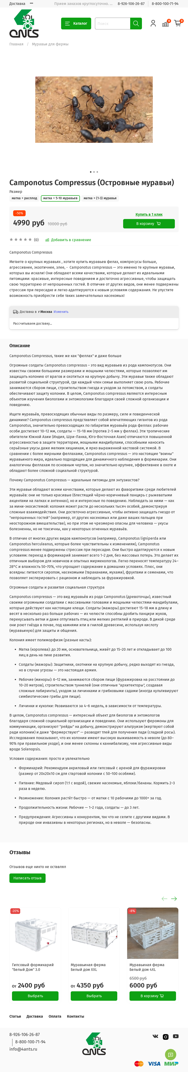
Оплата (55, 1016)
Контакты (75, 1016)
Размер (15, 191)
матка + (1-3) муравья (100, 198)
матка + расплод (24, 198)
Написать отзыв (27, 878)
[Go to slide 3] (97, 172)
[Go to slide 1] (90, 172)
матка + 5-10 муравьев (60, 198)
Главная (16, 44)
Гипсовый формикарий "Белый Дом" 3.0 (33, 967)
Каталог (76, 23)
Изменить (61, 312)
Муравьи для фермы (50, 44)
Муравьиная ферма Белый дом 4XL (146, 967)
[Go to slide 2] (94, 172)
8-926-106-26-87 (131, 3)
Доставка (17, 3)
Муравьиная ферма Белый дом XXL (88, 967)
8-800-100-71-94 (165, 3)
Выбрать (35, 996)
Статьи (15, 1016)
